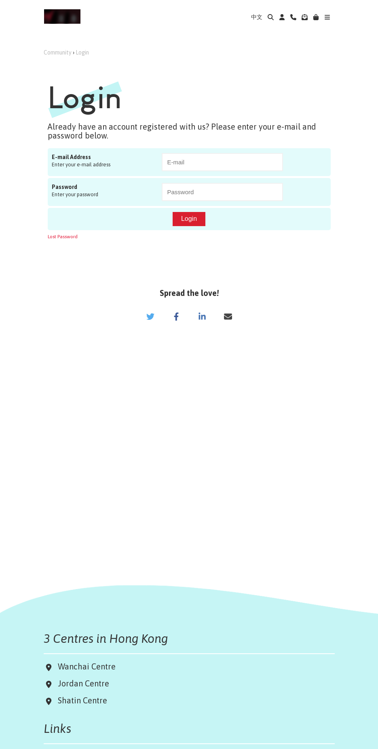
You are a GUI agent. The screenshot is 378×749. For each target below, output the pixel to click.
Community (58, 52)
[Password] (222, 192)
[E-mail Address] (222, 162)
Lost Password (63, 236)
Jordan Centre (81, 683)
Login (82, 52)
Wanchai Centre (88, 666)
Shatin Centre (80, 700)
